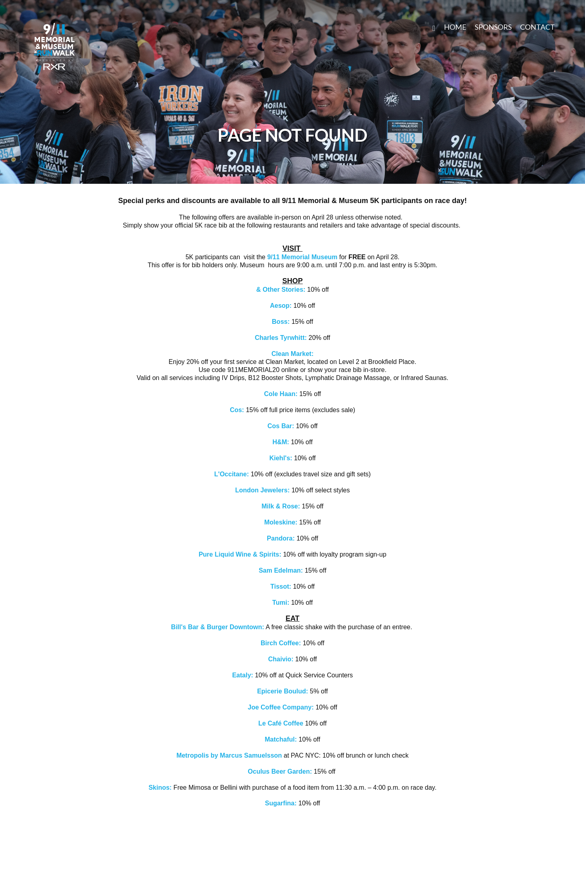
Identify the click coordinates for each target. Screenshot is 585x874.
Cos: (238, 410)
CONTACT (537, 26)
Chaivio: (281, 659)
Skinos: (160, 787)
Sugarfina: (281, 803)
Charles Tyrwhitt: (281, 337)
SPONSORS (493, 26)
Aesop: (282, 305)
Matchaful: (281, 739)
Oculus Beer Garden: (281, 771)
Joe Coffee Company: (281, 707)
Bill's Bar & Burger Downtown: (217, 627)
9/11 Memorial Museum (302, 257)
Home (455, 26)
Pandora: (282, 538)
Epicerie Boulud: (282, 691)
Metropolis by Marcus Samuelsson (229, 755)
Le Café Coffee (281, 723)
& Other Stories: (281, 289)
